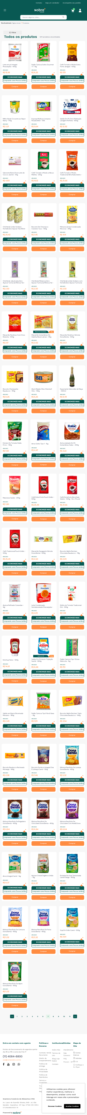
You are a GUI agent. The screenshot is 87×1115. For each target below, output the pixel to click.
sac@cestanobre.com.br (12, 1060)
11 (69, 1016)
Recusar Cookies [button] (55, 1106)
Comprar (15, 86)
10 (64, 1016)
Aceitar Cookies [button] (72, 1106)
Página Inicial (16, 23)
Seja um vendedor (52, 3)
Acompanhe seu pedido (72, 3)
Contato (39, 3)
